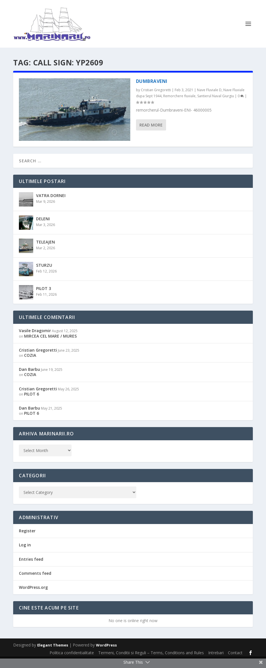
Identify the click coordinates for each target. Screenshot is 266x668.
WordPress (106, 654)
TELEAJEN (45, 251)
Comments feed (35, 582)
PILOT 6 (31, 403)
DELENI (43, 228)
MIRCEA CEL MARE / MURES (50, 345)
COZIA (30, 364)
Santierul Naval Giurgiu (215, 105)
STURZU (44, 274)
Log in (25, 554)
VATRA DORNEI (51, 205)
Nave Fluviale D (209, 99)
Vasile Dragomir (35, 340)
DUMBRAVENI (152, 90)
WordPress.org (33, 596)
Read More (151, 134)
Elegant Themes (52, 654)
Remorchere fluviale (179, 105)
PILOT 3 (43, 298)
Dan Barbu (29, 378)
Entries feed (31, 568)
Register (27, 540)
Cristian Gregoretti (156, 99)
